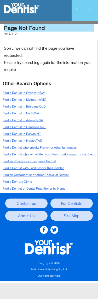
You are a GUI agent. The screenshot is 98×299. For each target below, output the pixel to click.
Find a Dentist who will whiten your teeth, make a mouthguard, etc (48, 154)
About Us (26, 216)
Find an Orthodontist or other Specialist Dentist (36, 175)
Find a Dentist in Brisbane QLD (24, 106)
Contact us (26, 203)
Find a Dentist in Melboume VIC (24, 100)
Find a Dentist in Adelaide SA (23, 120)
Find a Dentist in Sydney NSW (24, 93)
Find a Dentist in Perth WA (21, 113)
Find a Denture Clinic (17, 182)
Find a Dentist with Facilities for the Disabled (33, 168)
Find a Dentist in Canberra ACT (24, 127)
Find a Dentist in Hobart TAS (22, 141)
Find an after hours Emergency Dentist (29, 161)
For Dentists (71, 203)
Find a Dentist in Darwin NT (22, 134)
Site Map (71, 216)
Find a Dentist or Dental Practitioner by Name (34, 188)
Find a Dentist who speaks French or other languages (40, 147)
